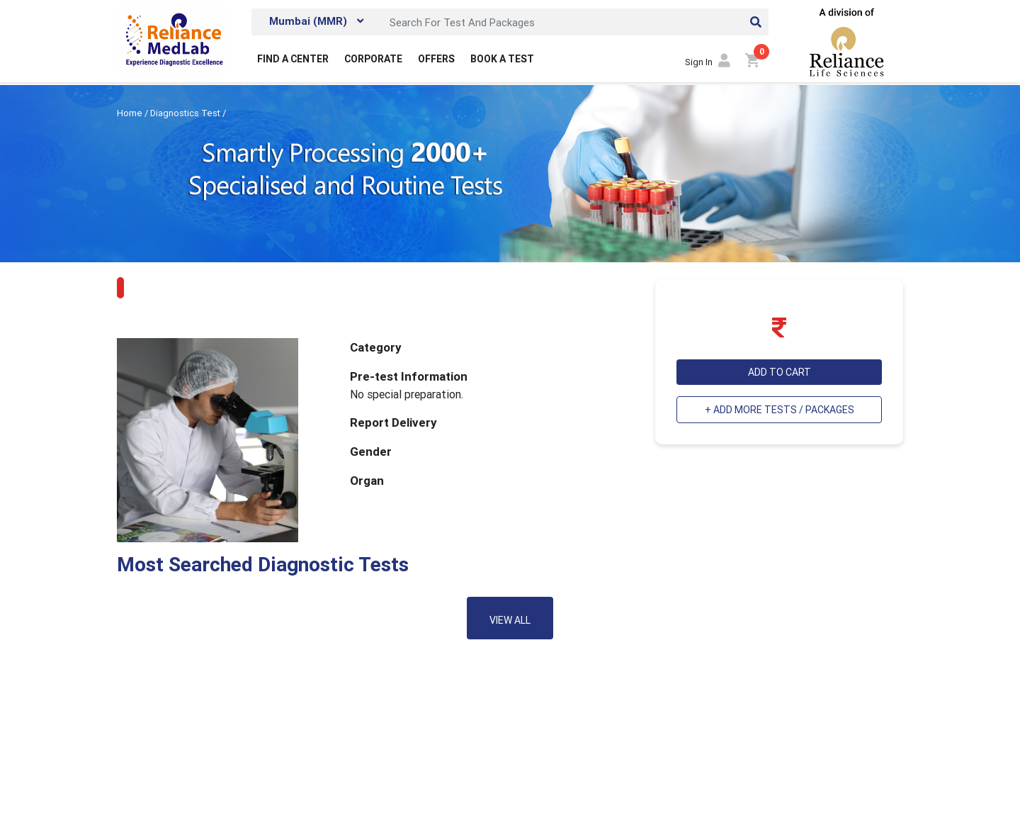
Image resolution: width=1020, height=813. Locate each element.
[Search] (575, 22)
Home (130, 113)
